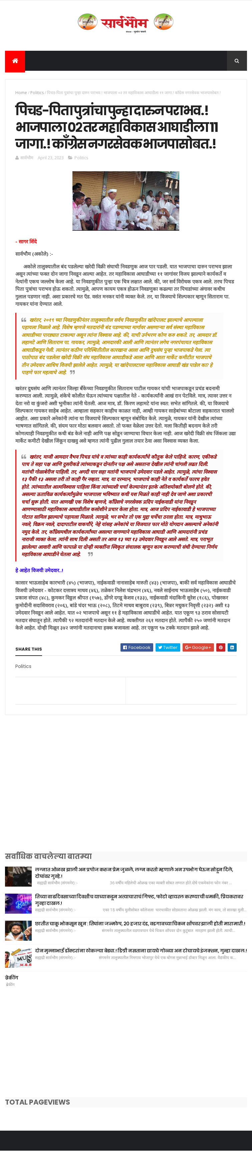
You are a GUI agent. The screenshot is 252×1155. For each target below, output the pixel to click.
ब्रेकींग (11, 981)
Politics (37, 93)
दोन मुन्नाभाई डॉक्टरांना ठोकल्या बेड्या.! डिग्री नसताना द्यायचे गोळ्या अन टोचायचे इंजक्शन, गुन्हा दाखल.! (141, 954)
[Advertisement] (126, 795)
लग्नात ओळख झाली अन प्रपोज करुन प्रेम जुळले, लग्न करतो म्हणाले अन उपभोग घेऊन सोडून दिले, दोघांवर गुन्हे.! (134, 877)
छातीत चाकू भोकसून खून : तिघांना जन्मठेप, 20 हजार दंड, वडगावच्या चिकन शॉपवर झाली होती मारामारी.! (140, 927)
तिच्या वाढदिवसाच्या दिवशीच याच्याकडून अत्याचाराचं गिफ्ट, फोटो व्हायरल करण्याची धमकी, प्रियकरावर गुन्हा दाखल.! (139, 904)
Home (21, 93)
